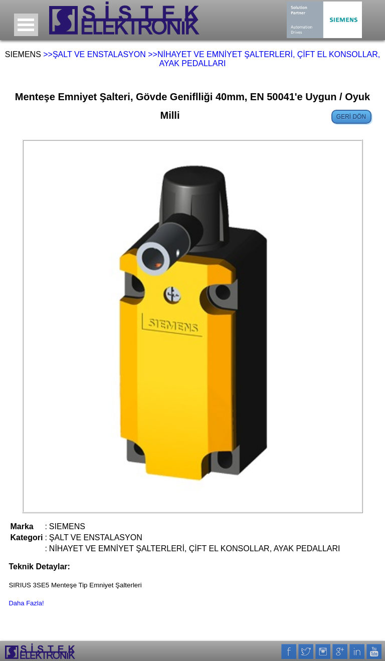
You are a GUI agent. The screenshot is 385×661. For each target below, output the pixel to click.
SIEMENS (23, 54)
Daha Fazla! (26, 603)
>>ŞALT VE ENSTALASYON (94, 54)
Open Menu (26, 25)
